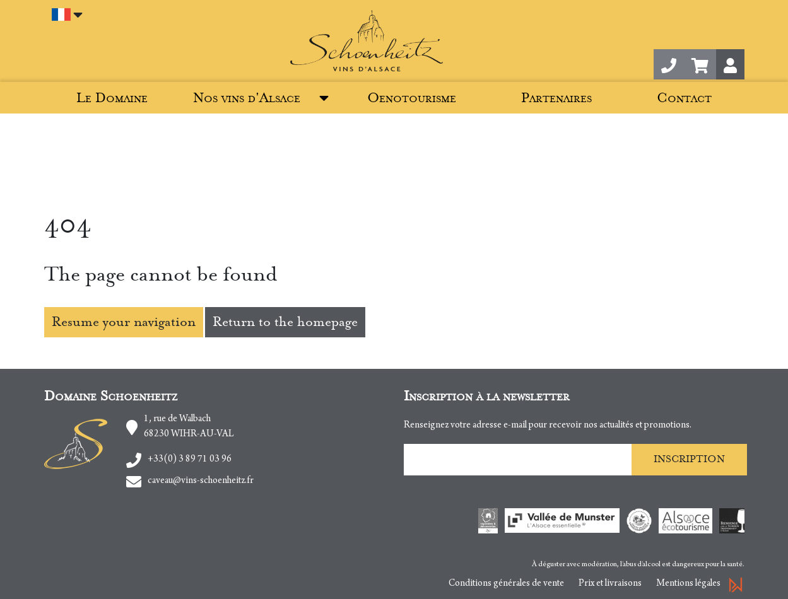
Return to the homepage (285, 321)
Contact (684, 98)
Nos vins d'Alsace (246, 98)
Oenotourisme (411, 98)
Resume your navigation (124, 321)
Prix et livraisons (610, 584)
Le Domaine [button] (112, 98)
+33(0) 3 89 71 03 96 (190, 460)
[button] (700, 64)
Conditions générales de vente (506, 584)
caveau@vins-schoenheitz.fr (201, 481)
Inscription (689, 459)
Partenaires (556, 98)
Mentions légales (688, 584)
